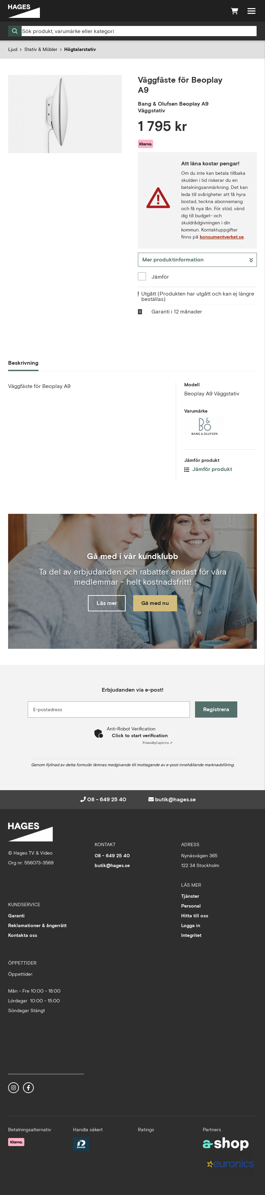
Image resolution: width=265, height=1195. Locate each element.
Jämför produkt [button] (208, 469)
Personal (191, 906)
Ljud (12, 49)
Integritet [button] (191, 935)
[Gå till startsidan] (24, 11)
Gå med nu (155, 603)
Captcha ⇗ (157, 743)
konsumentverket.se (222, 237)
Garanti (16, 915)
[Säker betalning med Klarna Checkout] (16, 1141)
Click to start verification (140, 735)
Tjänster (190, 896)
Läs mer (106, 603)
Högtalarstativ (80, 49)
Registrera (216, 709)
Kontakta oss (22, 935)
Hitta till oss (194, 915)
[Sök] (132, 31)
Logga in (190, 925)
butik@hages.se (175, 799)
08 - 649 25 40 (106, 799)
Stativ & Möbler (40, 49)
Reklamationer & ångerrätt (37, 925)
